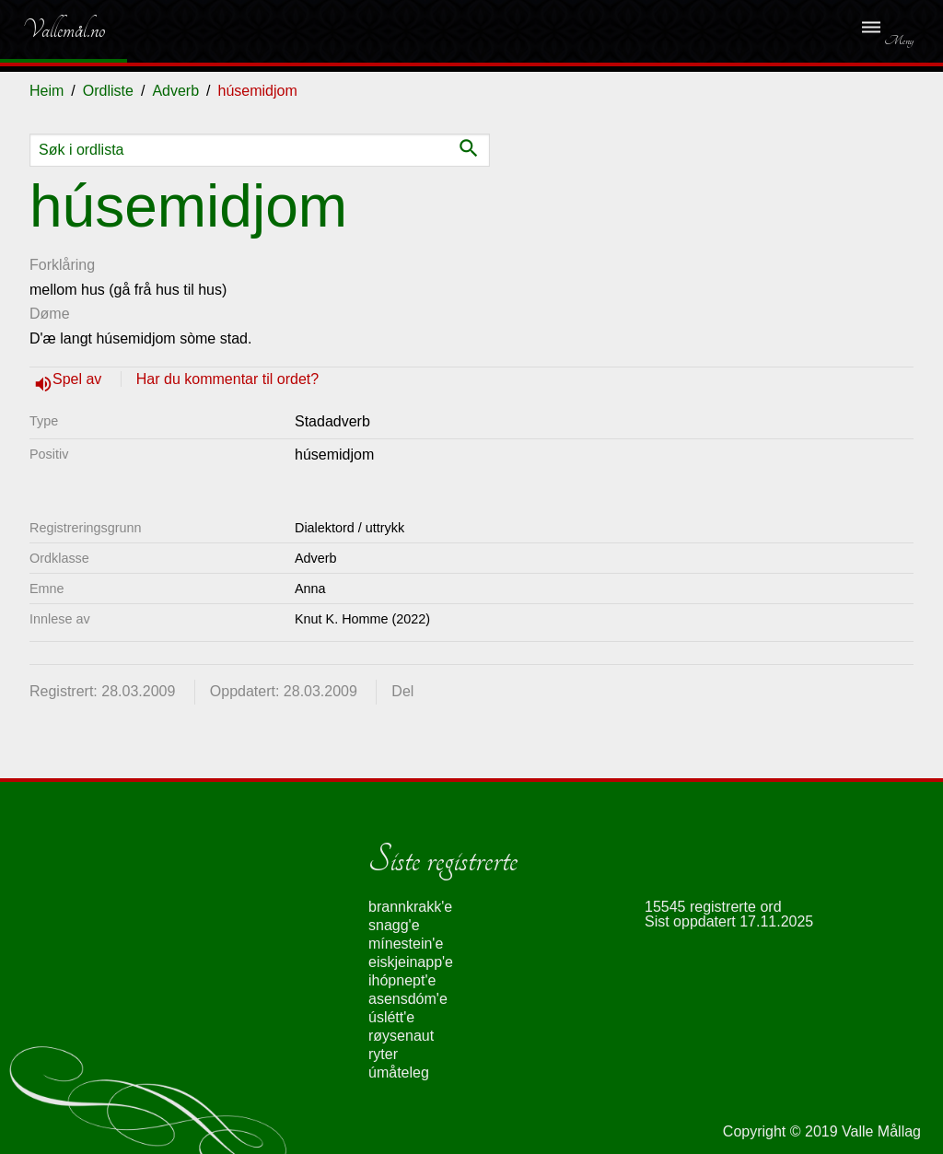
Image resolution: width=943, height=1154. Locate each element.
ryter (383, 1054)
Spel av (79, 379)
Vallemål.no (50, 29)
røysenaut (401, 1035)
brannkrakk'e (410, 907)
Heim (46, 91)
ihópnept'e (402, 980)
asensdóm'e (408, 999)
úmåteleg (398, 1072)
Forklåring (62, 265)
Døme (49, 313)
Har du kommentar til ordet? (227, 379)
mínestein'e (405, 943)
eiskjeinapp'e (410, 962)
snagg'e (394, 925)
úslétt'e (391, 1017)
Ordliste (108, 91)
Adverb (175, 91)
